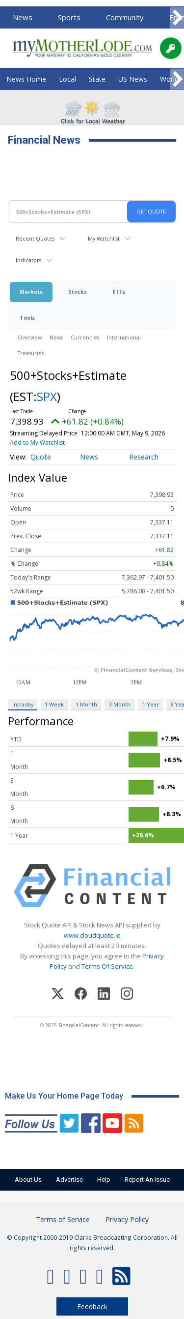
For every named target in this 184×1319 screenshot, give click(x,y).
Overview (30, 337)
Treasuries (31, 353)
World (169, 79)
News (22, 17)
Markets (31, 291)
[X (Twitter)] (58, 995)
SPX (47, 396)
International (124, 337)
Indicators (28, 260)
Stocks (77, 291)
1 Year (150, 704)
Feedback (92, 1306)
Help (103, 1179)
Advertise (69, 1179)
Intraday (22, 704)
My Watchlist (104, 238)
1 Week (54, 704)
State (97, 79)
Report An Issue (147, 1179)
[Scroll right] (177, 18)
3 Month (120, 704)
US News (132, 79)
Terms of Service (63, 1219)
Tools (27, 317)
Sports (69, 17)
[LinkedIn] (104, 995)
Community (125, 17)
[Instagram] (127, 995)
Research (143, 456)
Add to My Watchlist (37, 442)
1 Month (86, 704)
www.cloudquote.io (92, 935)
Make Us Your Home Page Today (64, 1096)
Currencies (85, 337)
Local (67, 79)
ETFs (118, 291)
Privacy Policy (127, 1219)
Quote (40, 456)
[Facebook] (81, 995)
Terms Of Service (107, 966)
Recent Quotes (35, 238)
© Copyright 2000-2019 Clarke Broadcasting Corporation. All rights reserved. (92, 1242)
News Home (26, 79)
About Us (28, 1179)
